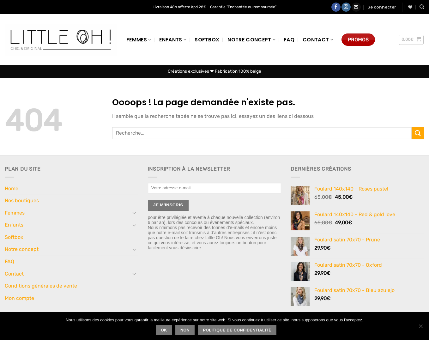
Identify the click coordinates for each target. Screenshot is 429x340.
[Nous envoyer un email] (356, 7)
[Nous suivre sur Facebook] (336, 7)
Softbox (207, 39)
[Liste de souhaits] (410, 7)
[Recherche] (422, 7)
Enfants (172, 39)
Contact (318, 39)
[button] (381, 7)
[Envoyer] (418, 133)
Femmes (138, 39)
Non (185, 330)
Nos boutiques (22, 200)
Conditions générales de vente (41, 286)
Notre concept (251, 39)
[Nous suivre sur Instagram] (346, 7)
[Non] (420, 328)
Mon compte (19, 298)
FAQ (289, 39)
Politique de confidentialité (237, 330)
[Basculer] (134, 212)
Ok (164, 330)
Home (11, 188)
